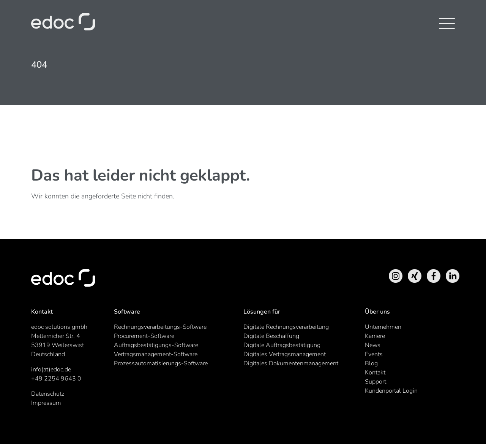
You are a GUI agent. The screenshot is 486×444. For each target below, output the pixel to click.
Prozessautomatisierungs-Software (161, 363)
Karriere (375, 336)
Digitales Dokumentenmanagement (290, 363)
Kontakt (375, 372)
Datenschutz (47, 394)
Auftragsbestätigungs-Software (156, 345)
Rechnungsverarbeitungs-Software (160, 327)
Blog (371, 363)
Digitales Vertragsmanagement (284, 354)
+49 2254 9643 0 (56, 378)
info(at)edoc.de (51, 369)
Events (374, 354)
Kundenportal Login (391, 391)
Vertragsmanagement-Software (155, 354)
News (372, 345)
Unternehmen (383, 327)
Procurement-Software (144, 336)
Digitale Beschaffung (271, 336)
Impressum (46, 403)
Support (375, 381)
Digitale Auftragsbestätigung (281, 345)
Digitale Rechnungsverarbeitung (286, 327)
